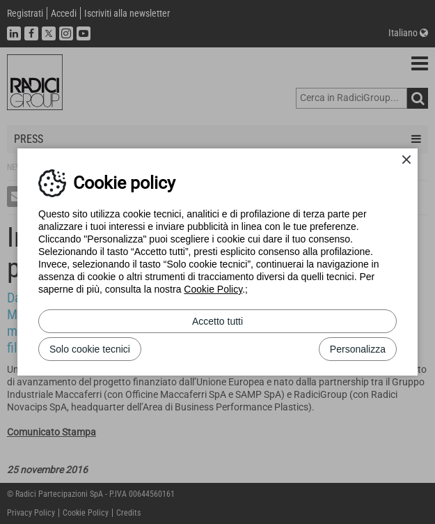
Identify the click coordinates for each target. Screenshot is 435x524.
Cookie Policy (213, 289)
